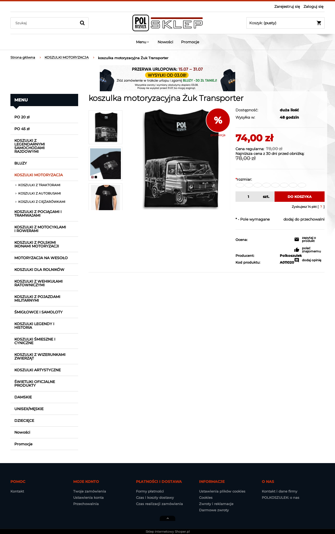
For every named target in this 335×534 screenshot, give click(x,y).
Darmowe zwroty (214, 510)
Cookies (206, 497)
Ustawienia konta (88, 497)
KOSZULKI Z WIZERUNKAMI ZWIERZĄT (39, 356)
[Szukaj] (82, 23)
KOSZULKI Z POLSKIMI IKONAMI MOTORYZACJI (36, 244)
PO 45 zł (21, 128)
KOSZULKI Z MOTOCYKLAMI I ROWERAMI (40, 229)
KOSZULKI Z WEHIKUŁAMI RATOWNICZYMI (38, 283)
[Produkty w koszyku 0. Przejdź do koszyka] (285, 22)
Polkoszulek (284, 255)
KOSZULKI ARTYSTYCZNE (37, 370)
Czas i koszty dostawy (155, 497)
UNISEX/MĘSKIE (29, 408)
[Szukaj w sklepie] (45, 23)
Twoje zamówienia (89, 491)
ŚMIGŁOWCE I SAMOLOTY (38, 312)
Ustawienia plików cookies (222, 491)
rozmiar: (243, 179)
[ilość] (247, 196)
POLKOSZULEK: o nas (280, 497)
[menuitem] (143, 42)
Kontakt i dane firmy (279, 491)
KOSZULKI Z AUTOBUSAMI (39, 193)
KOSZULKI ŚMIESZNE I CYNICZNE (34, 341)
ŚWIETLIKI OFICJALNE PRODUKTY (34, 383)
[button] (309, 240)
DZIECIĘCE (24, 420)
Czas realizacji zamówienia (159, 504)
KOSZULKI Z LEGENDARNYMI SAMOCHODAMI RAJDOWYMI (29, 146)
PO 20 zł (21, 117)
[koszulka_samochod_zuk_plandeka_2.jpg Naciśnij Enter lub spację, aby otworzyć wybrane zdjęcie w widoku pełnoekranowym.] (179, 159)
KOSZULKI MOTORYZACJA (38, 175)
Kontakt (17, 491)
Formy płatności (150, 491)
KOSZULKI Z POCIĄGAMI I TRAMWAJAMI (37, 213)
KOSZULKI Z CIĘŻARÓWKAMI (41, 202)
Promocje (23, 444)
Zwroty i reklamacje (216, 504)
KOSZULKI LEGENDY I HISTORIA (34, 325)
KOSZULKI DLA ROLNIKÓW (39, 269)
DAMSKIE (23, 397)
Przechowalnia (86, 504)
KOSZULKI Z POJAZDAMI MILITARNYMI (37, 298)
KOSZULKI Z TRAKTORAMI (39, 185)
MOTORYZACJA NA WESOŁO (41, 258)
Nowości (22, 432)
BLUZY (20, 163)
